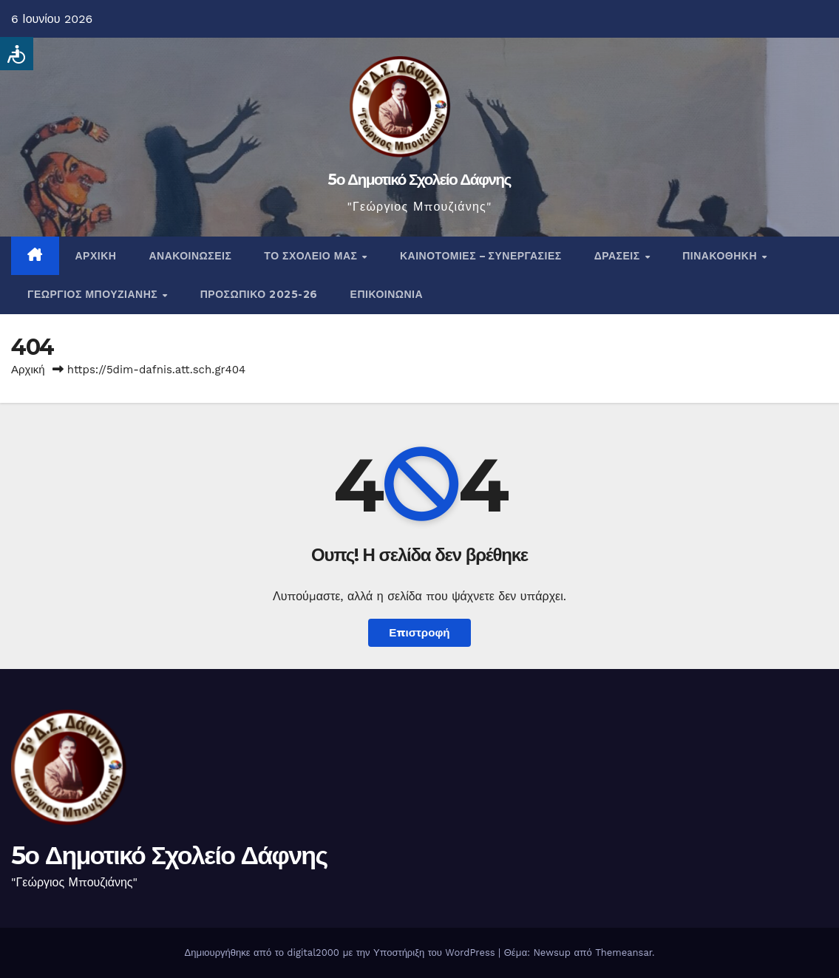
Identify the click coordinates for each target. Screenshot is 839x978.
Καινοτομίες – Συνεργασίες (481, 255)
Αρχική (96, 255)
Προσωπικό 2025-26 (259, 294)
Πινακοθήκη (721, 255)
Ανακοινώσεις (190, 255)
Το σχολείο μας (312, 255)
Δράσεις (619, 255)
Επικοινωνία (387, 294)
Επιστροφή (419, 632)
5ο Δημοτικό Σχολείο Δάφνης (419, 179)
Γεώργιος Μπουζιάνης (94, 294)
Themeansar (623, 952)
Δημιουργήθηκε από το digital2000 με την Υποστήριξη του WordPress (341, 952)
